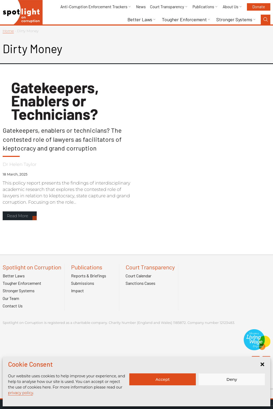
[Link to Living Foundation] (257, 347)
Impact (77, 290)
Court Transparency (167, 7)
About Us (230, 7)
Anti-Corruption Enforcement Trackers (93, 7)
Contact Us (13, 305)
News (141, 7)
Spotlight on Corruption (32, 267)
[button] (262, 364)
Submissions (82, 283)
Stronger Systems (234, 19)
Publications (203, 7)
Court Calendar (138, 275)
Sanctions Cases (140, 283)
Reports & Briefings (88, 275)
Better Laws (139, 19)
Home (8, 31)
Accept (162, 379)
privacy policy (20, 392)
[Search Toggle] (265, 19)
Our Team (11, 298)
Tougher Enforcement (184, 19)
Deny (231, 379)
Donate (258, 6)
